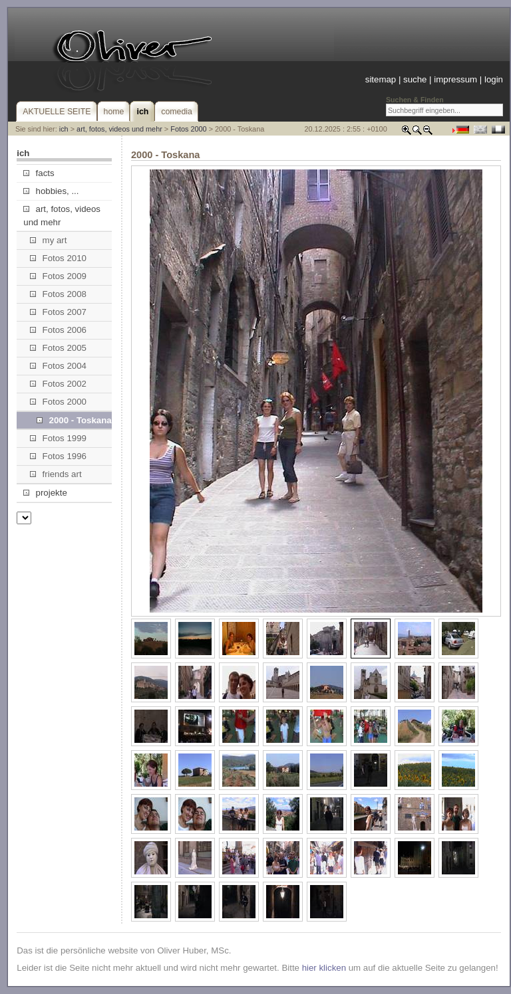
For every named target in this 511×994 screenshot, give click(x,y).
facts (38, 173)
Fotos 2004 (58, 366)
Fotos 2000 (188, 129)
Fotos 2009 (58, 276)
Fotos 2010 (58, 258)
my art (48, 240)
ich (64, 129)
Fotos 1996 (58, 456)
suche (414, 79)
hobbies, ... (51, 191)
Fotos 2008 (58, 294)
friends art (55, 474)
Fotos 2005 (58, 348)
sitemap (380, 79)
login (493, 79)
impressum (455, 79)
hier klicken (324, 968)
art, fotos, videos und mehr (119, 129)
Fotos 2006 (58, 330)
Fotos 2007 (58, 312)
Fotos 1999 (58, 438)
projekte (45, 493)
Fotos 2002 (58, 384)
